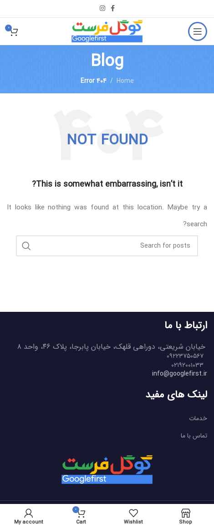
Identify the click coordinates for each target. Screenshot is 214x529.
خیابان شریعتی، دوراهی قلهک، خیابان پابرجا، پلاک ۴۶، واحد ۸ (111, 346)
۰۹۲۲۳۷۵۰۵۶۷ (185, 356)
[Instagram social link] (102, 8)
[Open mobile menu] (197, 31)
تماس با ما (194, 436)
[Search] (107, 245)
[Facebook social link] (112, 8)
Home (125, 81)
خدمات (198, 418)
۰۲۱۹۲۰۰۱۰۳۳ (187, 365)
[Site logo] (107, 31)
